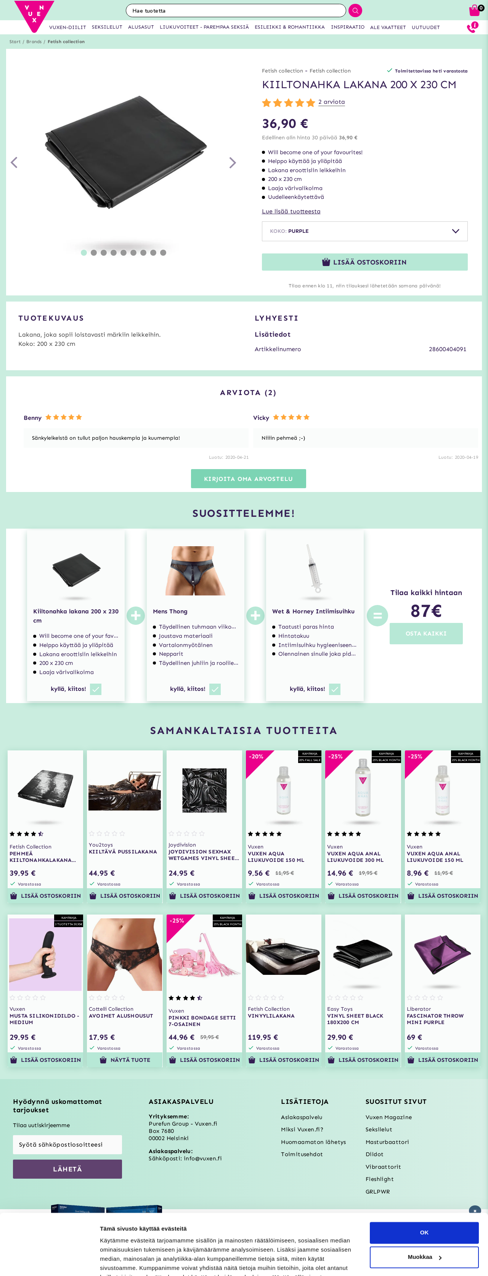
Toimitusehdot (302, 1154)
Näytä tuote (125, 1060)
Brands (34, 41)
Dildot (375, 1154)
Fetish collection (66, 41)
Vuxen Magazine (389, 1117)
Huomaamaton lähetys (313, 1142)
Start (15, 41)
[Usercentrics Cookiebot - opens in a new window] (49, 1261)
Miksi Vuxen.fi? (302, 1129)
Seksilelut (379, 1129)
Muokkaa (424, 1210)
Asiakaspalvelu (302, 1117)
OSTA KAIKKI (426, 633)
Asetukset (114, 1261)
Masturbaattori (387, 1142)
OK (424, 1186)
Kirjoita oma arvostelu (249, 478)
